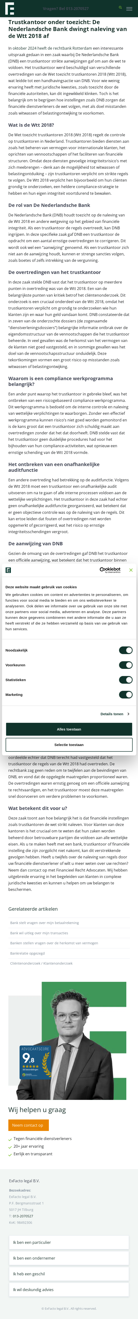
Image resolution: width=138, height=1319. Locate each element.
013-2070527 (23, 1216)
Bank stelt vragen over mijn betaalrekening (69, 923)
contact (34, 870)
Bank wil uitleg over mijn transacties (69, 933)
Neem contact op (27, 1125)
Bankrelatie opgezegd (69, 953)
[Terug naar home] (9, 8)
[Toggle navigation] (129, 8)
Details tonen (112, 714)
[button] (120, 8)
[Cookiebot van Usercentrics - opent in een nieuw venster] (99, 570)
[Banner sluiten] (131, 570)
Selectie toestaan (69, 745)
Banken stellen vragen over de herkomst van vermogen (69, 943)
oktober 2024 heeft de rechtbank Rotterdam (52, 48)
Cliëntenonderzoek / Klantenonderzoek (69, 963)
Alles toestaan (69, 729)
